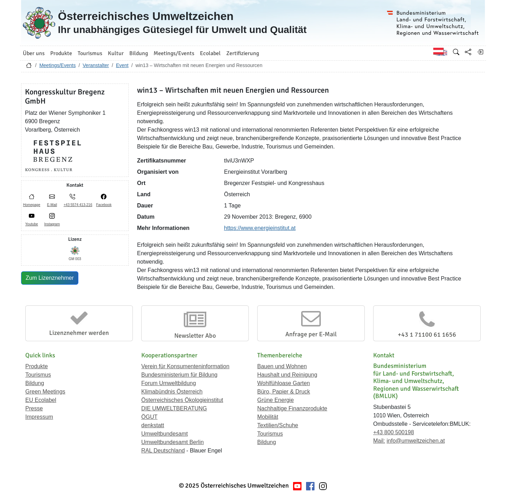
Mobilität (267, 417)
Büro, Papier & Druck (283, 392)
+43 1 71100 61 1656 (427, 334)
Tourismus (38, 375)
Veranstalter (96, 65)
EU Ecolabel (40, 400)
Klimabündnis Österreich (171, 392)
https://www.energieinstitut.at (260, 228)
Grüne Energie (275, 400)
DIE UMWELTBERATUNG (174, 408)
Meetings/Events (57, 65)
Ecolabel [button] (210, 53)
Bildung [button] (138, 53)
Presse (34, 408)
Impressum (39, 417)
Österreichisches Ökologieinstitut (182, 400)
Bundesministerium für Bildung (179, 375)
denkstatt (152, 425)
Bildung (34, 383)
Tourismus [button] (90, 53)
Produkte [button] (61, 53)
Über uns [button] (34, 53)
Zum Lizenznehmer (50, 278)
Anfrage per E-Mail (311, 334)
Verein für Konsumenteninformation (185, 366)
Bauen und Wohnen (282, 366)
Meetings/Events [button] (174, 53)
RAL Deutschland (163, 451)
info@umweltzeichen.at (416, 441)
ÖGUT (149, 417)
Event (122, 65)
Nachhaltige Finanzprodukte (292, 408)
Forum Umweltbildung (168, 383)
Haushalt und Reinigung (287, 375)
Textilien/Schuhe (277, 425)
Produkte (36, 366)
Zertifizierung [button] (242, 53)
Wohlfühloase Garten (283, 383)
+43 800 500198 (393, 432)
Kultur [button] (116, 53)
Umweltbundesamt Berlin (172, 442)
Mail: (379, 441)
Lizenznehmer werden (79, 333)
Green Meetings (45, 392)
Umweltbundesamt (164, 434)
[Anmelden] (480, 52)
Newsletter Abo (195, 335)
